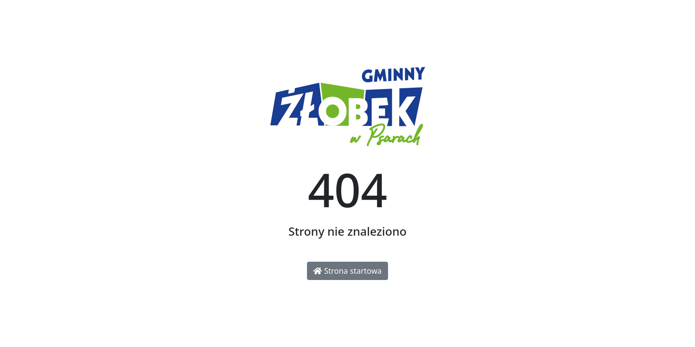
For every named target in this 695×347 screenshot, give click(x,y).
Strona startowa (347, 271)
